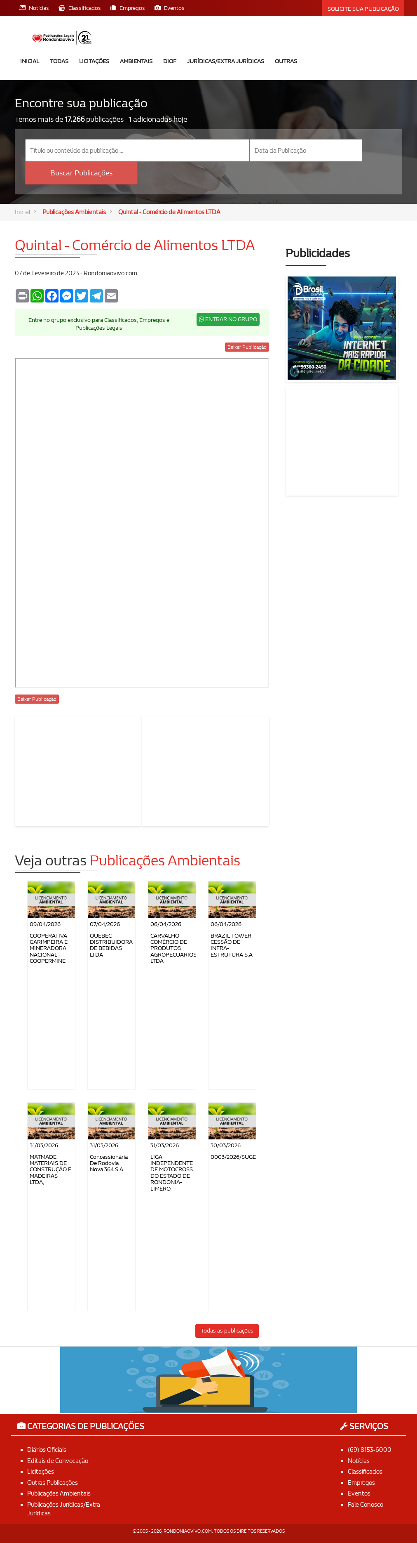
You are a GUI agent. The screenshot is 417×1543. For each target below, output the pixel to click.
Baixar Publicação (247, 347)
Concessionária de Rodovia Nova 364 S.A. (109, 1163)
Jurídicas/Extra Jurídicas (225, 61)
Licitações (94, 61)
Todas (59, 61)
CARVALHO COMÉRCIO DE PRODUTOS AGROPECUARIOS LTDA (173, 948)
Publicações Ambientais (74, 212)
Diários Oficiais (46, 1449)
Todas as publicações (227, 1330)
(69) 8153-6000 (369, 1449)
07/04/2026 (105, 924)
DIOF (169, 61)
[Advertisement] (79, 769)
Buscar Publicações (81, 173)
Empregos (361, 1482)
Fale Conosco (365, 1504)
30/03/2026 (226, 1145)
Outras (286, 61)
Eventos (359, 1493)
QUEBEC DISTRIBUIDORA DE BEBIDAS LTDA (111, 945)
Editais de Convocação (57, 1461)
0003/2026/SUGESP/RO (241, 1156)
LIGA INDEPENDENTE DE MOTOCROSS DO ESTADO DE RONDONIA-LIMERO (171, 1172)
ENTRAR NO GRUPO (228, 319)
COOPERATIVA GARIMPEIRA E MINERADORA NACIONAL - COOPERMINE (49, 948)
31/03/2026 (44, 1145)
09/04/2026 (45, 924)
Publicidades (318, 253)
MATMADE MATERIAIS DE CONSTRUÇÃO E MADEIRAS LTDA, (50, 1169)
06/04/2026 (165, 924)
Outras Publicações (52, 1482)
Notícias (359, 1461)
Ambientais (136, 61)
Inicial (29, 61)
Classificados (365, 1471)
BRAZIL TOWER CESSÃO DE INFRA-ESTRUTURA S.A (232, 945)
